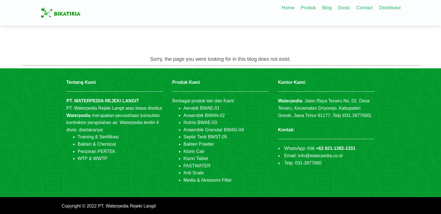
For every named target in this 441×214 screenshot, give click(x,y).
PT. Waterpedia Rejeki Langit (127, 206)
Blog (327, 7)
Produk (308, 7)
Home (288, 7)
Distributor (390, 7)
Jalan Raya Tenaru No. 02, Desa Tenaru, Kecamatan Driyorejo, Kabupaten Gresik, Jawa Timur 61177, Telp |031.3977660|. (325, 108)
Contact (364, 7)
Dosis (344, 7)
